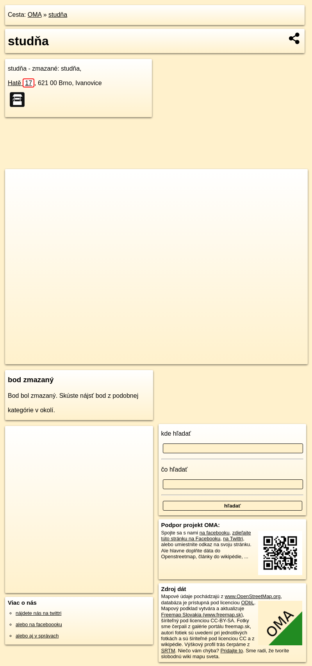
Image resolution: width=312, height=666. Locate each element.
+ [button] (18, 182)
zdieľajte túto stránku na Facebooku (206, 535)
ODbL (247, 602)
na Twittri (233, 538)
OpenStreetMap (173, 358)
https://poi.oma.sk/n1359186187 (272, 358)
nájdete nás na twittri (38, 613)
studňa (57, 14)
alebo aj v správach (37, 636)
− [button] (18, 194)
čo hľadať (174, 469)
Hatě (21, 82)
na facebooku (215, 533)
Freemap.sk (213, 358)
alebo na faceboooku (39, 624)
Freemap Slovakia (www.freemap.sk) (202, 615)
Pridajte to (232, 651)
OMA (35, 14)
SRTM (168, 651)
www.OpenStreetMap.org (253, 596)
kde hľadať (176, 433)
